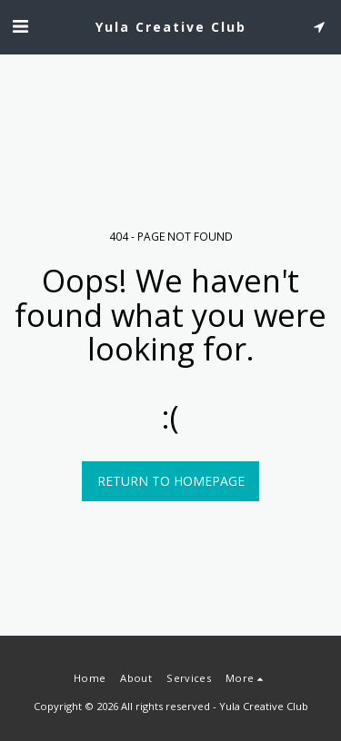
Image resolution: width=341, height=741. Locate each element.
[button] (20, 25)
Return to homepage (171, 480)
